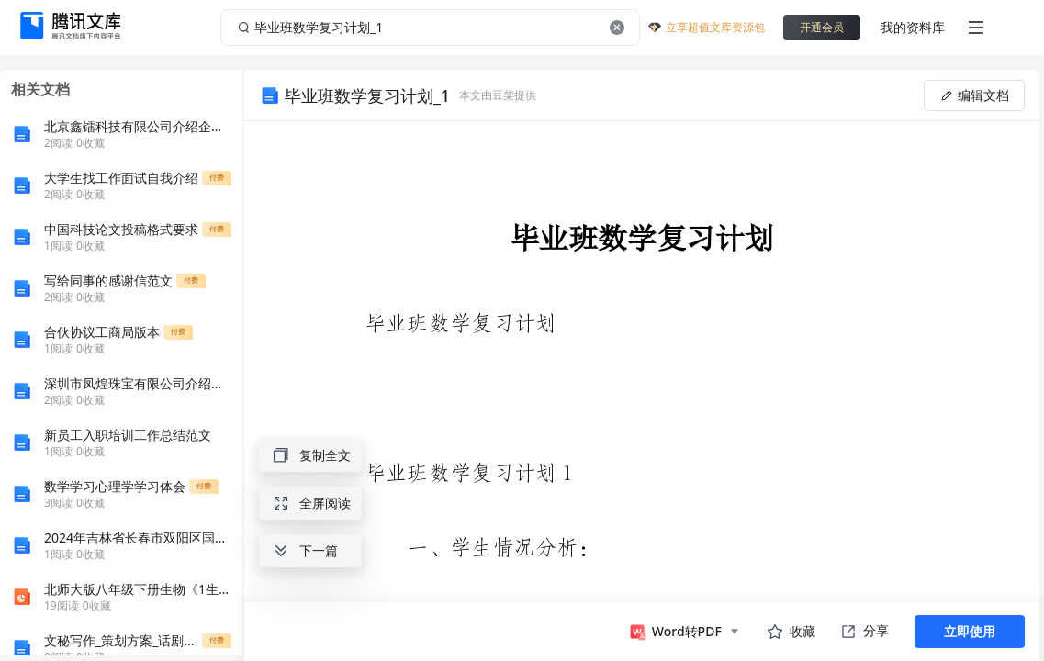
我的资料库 (913, 27)
